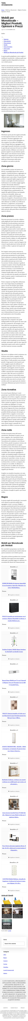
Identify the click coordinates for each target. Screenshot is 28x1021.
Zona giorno (7, 41)
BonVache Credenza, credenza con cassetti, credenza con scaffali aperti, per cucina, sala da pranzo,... (14, 782)
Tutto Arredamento (6, 4)
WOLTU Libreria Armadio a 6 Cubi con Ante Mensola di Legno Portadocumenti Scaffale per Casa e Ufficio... (14, 716)
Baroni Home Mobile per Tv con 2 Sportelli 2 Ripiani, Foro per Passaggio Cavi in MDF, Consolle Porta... (14, 682)
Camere (5, 961)
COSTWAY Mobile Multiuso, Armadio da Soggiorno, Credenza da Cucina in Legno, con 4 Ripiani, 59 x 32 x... (14, 881)
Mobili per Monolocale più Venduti (13, 52)
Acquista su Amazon (14, 595)
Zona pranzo (7, 43)
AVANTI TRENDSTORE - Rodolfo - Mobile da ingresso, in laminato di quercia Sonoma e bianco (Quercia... (14, 749)
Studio (5, 45)
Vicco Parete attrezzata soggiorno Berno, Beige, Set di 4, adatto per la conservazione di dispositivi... (14, 848)
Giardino (5, 967)
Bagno (5, 50)
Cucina (5, 964)
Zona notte (7, 48)
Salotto (5, 973)
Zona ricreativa (8, 46)
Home (2, 10)
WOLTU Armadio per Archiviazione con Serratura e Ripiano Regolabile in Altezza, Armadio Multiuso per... (14, 618)
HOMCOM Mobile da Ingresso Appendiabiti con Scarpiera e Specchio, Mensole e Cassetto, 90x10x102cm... (14, 585)
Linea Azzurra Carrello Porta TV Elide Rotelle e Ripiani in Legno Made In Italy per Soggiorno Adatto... (14, 815)
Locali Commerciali (8, 970)
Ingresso (6, 39)
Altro (9, 930)
